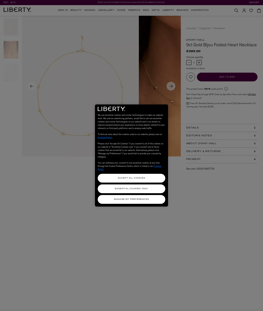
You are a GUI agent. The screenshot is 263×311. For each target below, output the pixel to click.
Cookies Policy (105, 137)
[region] (131, 155)
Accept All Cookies (131, 178)
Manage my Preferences (131, 199)
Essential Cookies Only (131, 189)
